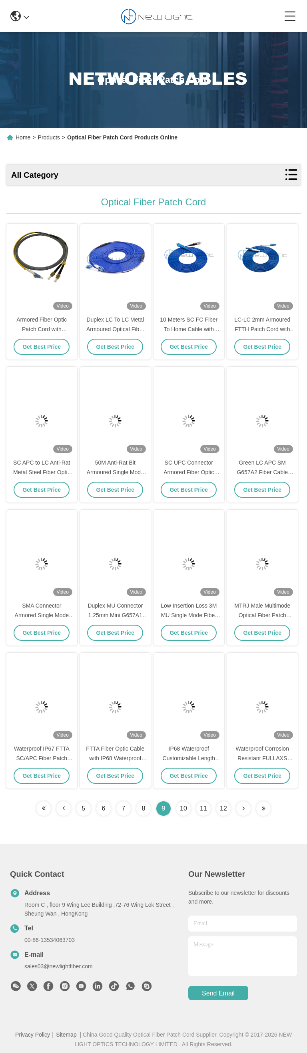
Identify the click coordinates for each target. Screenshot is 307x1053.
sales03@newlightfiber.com (58, 966)
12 (223, 808)
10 (183, 808)
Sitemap (66, 1034)
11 (203, 808)
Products (49, 137)
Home (23, 137)
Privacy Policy (32, 1034)
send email (218, 993)
